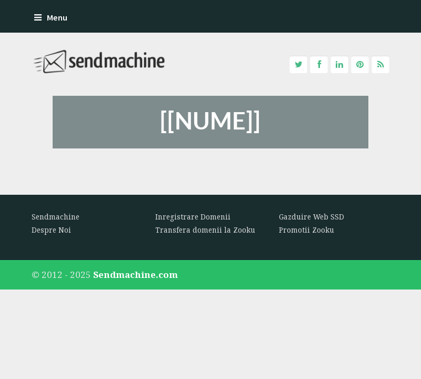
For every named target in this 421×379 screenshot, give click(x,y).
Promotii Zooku (306, 230)
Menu (50, 17)
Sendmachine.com (135, 274)
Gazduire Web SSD (311, 217)
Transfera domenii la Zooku (205, 230)
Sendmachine (55, 217)
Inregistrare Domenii (192, 217)
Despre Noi (51, 230)
